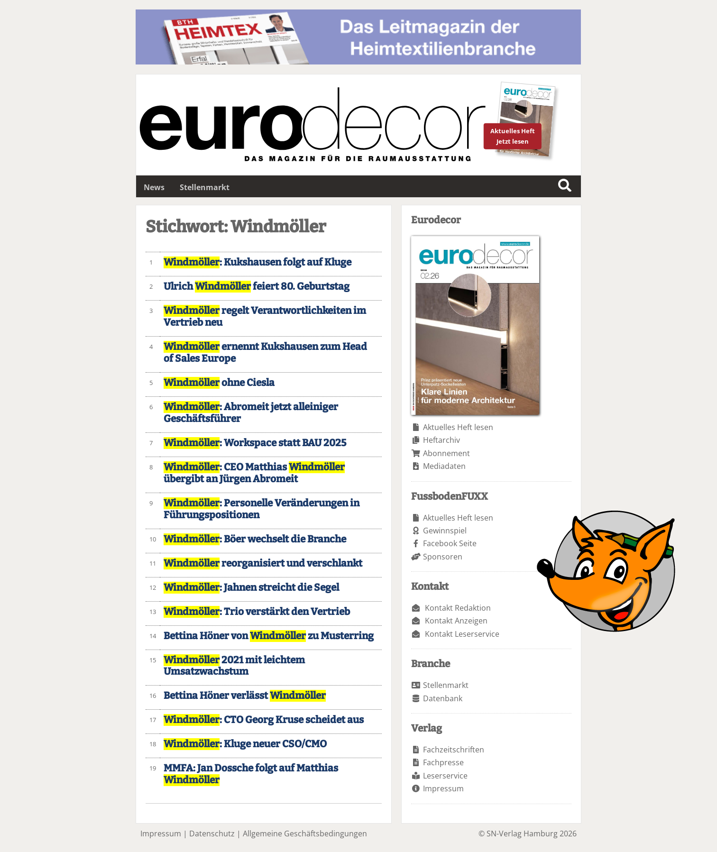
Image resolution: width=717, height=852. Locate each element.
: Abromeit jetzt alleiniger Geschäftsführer (251, 413)
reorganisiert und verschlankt (263, 563)
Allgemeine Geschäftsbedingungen (305, 833)
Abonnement (446, 453)
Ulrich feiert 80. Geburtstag (256, 287)
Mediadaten (444, 466)
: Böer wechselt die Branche (255, 539)
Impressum (443, 788)
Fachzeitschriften (453, 749)
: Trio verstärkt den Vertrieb (257, 612)
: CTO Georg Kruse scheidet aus (264, 720)
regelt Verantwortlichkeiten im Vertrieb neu (265, 317)
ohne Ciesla (219, 383)
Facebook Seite (450, 543)
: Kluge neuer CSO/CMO (245, 744)
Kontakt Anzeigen (456, 620)
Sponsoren (442, 556)
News (154, 187)
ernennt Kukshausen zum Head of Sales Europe (265, 353)
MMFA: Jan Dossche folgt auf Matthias (251, 774)
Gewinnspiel (445, 530)
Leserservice (445, 775)
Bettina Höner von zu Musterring (269, 636)
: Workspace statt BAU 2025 (255, 443)
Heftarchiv (441, 440)
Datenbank (442, 698)
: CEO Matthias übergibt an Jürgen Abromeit (254, 473)
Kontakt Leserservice (462, 634)
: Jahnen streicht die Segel (251, 588)
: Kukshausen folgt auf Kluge (257, 262)
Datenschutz (212, 833)
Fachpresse (443, 762)
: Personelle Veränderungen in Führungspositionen (261, 509)
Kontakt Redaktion (458, 608)
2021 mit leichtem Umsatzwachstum (234, 666)
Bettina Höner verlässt (245, 696)
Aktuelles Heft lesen (458, 427)
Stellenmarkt (205, 187)
